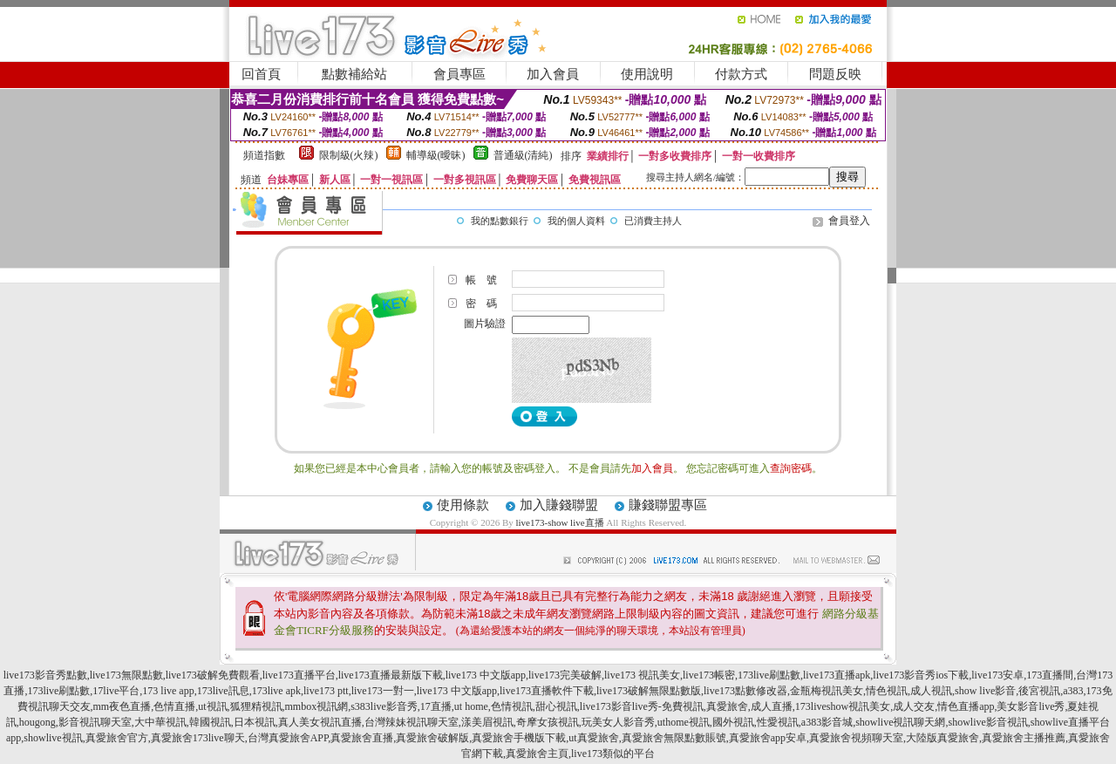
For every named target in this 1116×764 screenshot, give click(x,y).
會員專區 (459, 74)
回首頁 (261, 74)
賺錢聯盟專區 (668, 505)
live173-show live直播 (559, 522)
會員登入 (849, 221)
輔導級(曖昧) (436, 155)
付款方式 (741, 74)
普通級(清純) (523, 155)
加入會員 (553, 74)
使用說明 (647, 74)
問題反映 (835, 74)
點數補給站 (354, 74)
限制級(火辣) (348, 155)
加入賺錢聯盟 (559, 505)
